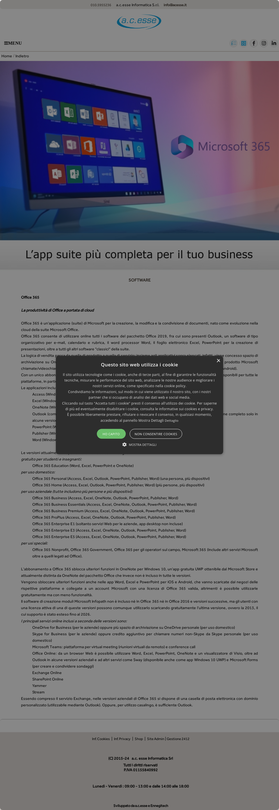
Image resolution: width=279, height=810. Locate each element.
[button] (139, 405)
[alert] (139, 405)
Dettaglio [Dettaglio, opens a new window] (172, 420)
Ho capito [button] (111, 434)
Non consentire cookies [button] (156, 434)
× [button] (218, 361)
